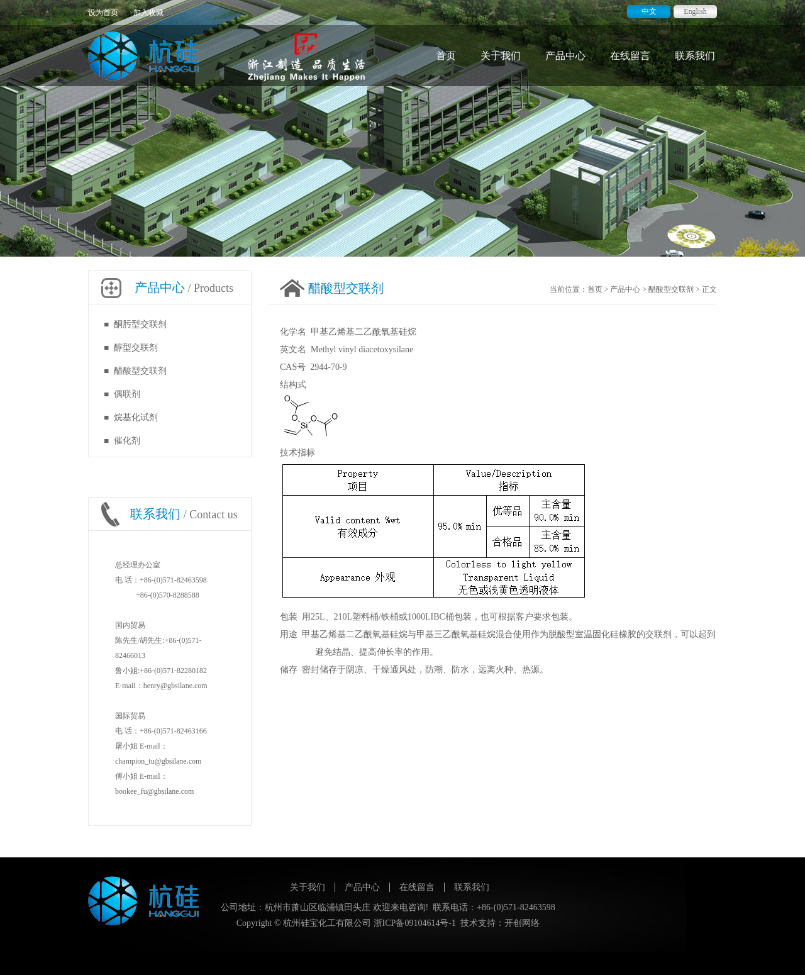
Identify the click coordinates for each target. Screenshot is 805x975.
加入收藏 (148, 12)
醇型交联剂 (136, 347)
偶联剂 (127, 394)
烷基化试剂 (136, 417)
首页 (446, 55)
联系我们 (695, 55)
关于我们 (500, 55)
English (695, 11)
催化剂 (127, 440)
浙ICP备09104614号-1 (415, 923)
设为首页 (103, 12)
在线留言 (630, 55)
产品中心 (565, 55)
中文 (649, 11)
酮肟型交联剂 (140, 324)
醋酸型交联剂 (140, 371)
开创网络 (522, 923)
